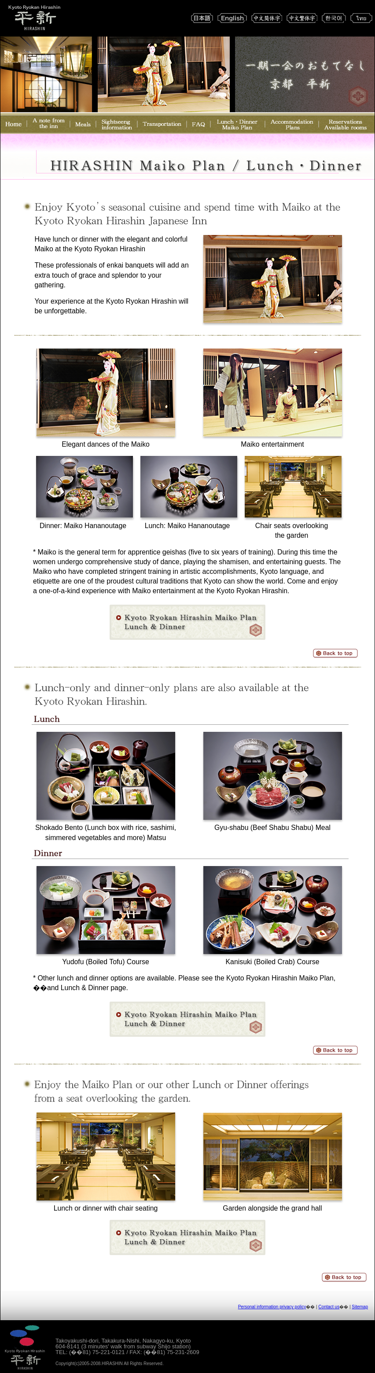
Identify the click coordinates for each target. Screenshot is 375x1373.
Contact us (328, 1306)
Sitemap (360, 1306)
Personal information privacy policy (272, 1306)
